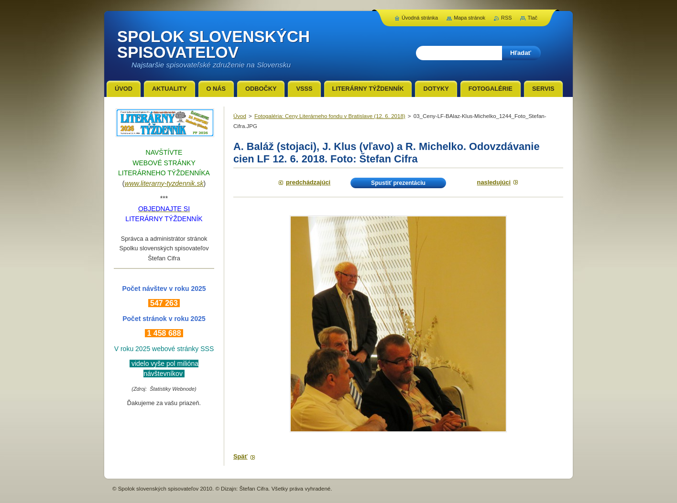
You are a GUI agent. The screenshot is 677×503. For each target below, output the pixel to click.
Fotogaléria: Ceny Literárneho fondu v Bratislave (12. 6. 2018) (329, 116)
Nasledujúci (494, 182)
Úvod (239, 116)
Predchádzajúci (308, 182)
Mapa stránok (469, 18)
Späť (240, 456)
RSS (506, 18)
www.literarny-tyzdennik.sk (164, 183)
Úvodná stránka (420, 18)
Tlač (532, 18)
